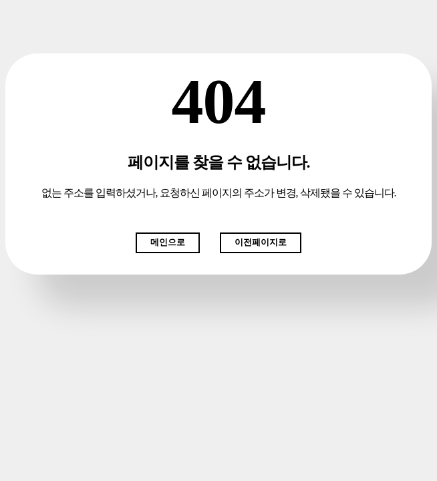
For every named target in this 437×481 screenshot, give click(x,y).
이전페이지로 (261, 242)
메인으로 (167, 242)
